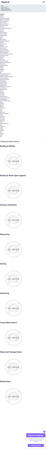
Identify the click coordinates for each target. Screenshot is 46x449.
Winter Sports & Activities (5, 86)
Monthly (1, 15)
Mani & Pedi (2, 108)
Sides (1, 125)
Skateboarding (3, 85)
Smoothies (2, 116)
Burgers (1, 127)
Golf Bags (2, 93)
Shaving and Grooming (5, 98)
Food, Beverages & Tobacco (6, 28)
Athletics (2, 45)
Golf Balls (2, 92)
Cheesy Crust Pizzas (4, 123)
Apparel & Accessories (4, 19)
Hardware (2, 31)
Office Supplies (3, 39)
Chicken (1, 129)
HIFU (1, 109)
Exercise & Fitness (4, 46)
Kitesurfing (2, 56)
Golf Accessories (3, 96)
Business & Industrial (4, 24)
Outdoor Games (3, 82)
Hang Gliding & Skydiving (5, 73)
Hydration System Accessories (6, 76)
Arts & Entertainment (4, 21)
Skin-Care (2, 105)
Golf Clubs (2, 95)
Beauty (1, 106)
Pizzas (1, 122)
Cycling (1, 68)
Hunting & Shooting (4, 75)
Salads (1, 115)
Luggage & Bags (3, 35)
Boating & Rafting (3, 52)
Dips (1, 132)
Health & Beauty (3, 32)
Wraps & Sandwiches (4, 113)
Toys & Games (3, 88)
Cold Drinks (2, 119)
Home (2, 5)
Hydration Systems (4, 78)
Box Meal (2, 130)
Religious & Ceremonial (5, 41)
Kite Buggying (3, 80)
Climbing (2, 66)
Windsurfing (2, 63)
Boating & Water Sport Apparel (6, 53)
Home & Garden (3, 34)
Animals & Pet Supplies (5, 18)
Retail (1, 110)
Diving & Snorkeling (4, 55)
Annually (2, 16)
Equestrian (2, 69)
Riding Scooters (3, 83)
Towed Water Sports (4, 61)
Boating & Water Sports (5, 51)
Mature (1, 36)
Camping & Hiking (4, 65)
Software (2, 42)
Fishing (1, 71)
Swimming (2, 59)
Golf (1, 72)
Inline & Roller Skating (4, 79)
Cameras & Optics (4, 25)
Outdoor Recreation (4, 49)
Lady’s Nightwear (3, 99)
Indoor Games (3, 48)
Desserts (2, 133)
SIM (1, 136)
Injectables (2, 112)
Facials (1, 102)
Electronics (2, 26)
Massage (2, 103)
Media (1, 38)
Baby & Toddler (3, 22)
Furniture (2, 29)
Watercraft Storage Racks (5, 62)
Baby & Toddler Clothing (5, 100)
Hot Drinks (2, 117)
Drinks (1, 135)
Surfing (1, 58)
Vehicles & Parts (3, 89)
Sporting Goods (3, 44)
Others (1, 90)
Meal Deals (2, 120)
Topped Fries (2, 126)
